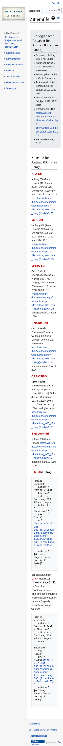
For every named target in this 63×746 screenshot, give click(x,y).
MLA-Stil (37, 219)
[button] (12, 33)
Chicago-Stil (39, 323)
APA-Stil (37, 174)
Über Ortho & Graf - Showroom (43, 730)
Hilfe (58, 18)
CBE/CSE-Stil (40, 376)
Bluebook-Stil (40, 433)
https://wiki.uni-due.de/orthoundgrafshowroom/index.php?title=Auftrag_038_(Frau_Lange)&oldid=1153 (43, 206)
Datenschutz (34, 723)
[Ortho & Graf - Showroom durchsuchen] (55, 10)
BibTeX (36, 472)
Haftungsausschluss (38, 736)
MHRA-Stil (38, 265)
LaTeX (34, 578)
